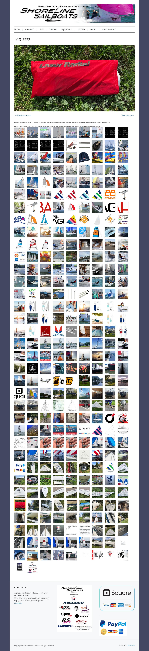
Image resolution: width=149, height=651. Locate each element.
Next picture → (128, 115)
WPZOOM (131, 645)
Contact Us (18, 603)
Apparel (81, 29)
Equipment (67, 29)
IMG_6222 (22, 39)
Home (17, 29)
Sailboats (29, 29)
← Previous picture (23, 115)
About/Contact (109, 29)
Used (41, 29)
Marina (93, 29)
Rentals (52, 29)
